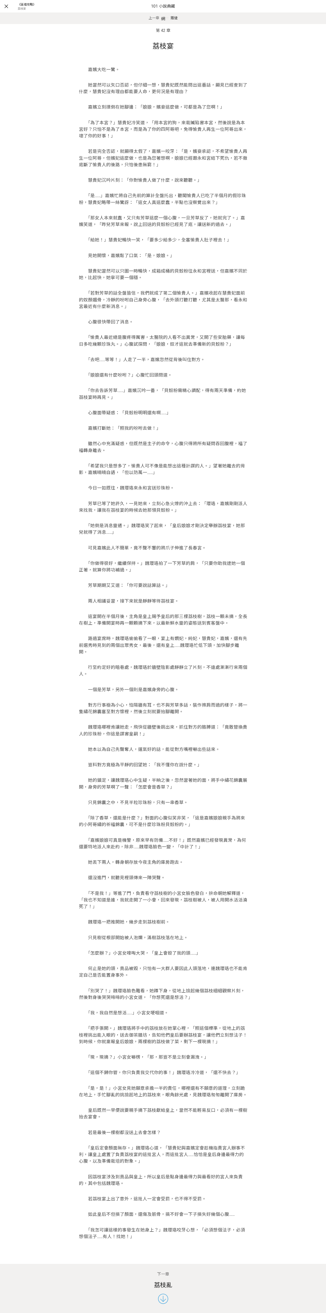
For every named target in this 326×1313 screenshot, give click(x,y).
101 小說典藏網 (163, 12)
